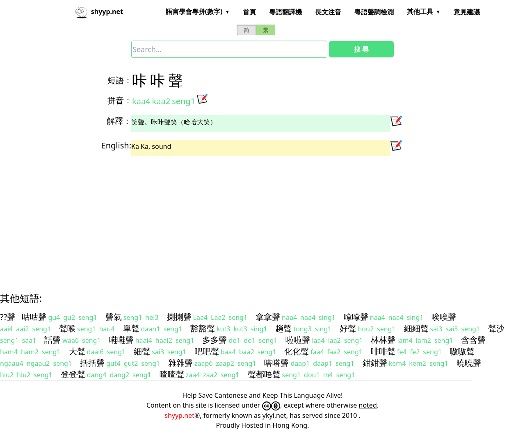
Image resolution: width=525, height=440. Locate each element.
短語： (119, 80)
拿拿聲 (268, 316)
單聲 (131, 328)
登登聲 (73, 374)
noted (368, 405)
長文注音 (328, 11)
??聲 (7, 316)
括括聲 (92, 362)
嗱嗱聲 (356, 316)
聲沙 (496, 328)
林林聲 (383, 339)
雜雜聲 (180, 362)
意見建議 (467, 11)
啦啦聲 (297, 339)
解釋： (119, 120)
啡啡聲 (383, 351)
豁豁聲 (202, 328)
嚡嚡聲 (121, 339)
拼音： (119, 100)
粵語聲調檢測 (374, 11)
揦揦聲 (179, 316)
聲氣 (113, 316)
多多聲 (214, 339)
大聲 (77, 351)
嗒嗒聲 (276, 362)
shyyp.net (179, 415)
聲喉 (67, 328)
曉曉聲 (469, 362)
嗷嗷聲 (462, 351)
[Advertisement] (248, 217)
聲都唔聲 (264, 374)
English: (116, 145)
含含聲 (473, 339)
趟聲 (283, 328)
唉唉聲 (443, 316)
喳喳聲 (172, 374)
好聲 (348, 328)
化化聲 (296, 351)
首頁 (249, 11)
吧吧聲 (206, 351)
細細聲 (416, 328)
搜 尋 (361, 49)
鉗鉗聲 (375, 362)
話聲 (52, 339)
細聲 (142, 351)
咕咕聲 (34, 316)
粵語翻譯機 (285, 11)
